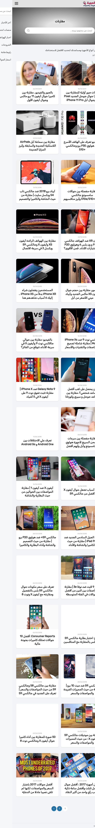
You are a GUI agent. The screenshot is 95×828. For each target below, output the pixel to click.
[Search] (16, 29)
